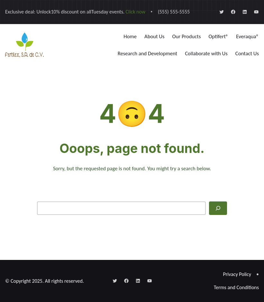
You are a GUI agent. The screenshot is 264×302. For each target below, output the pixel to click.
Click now (136, 12)
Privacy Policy (237, 274)
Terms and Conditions (236, 287)
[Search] (218, 208)
